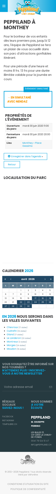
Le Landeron (19, 338)
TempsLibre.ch (9, 424)
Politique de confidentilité (28, 489)
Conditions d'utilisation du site (28, 484)
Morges (16, 345)
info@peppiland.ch (41, 444)
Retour (12, 164)
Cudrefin (16, 331)
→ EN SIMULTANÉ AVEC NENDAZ (19, 99)
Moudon (16, 349)
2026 (31, 279)
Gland (15, 334)
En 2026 (9, 316)
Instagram (8, 420)
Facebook (7, 416)
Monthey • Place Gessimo (32, 144)
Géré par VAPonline (28, 474)
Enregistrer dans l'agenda (25, 156)
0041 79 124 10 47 (40, 440)
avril (24, 279)
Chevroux (17, 327)
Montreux (17, 341)
